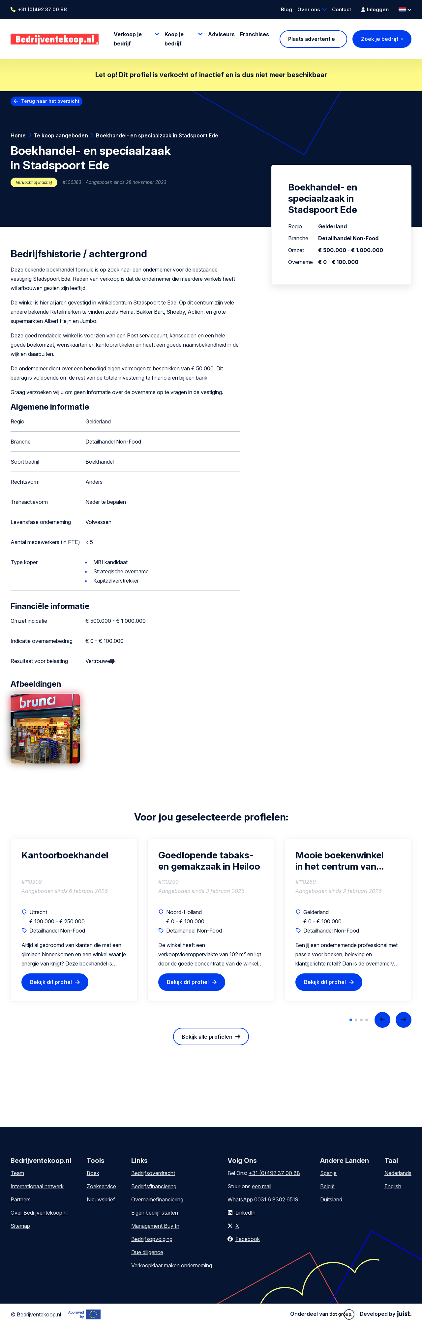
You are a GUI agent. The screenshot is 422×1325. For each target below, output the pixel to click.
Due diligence (147, 1252)
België (327, 1186)
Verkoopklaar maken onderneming (171, 1265)
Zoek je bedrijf (380, 39)
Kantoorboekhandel (64, 855)
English (392, 1186)
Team (17, 1173)
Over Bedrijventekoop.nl (39, 1212)
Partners (21, 1199)
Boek (93, 1173)
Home (18, 135)
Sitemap (20, 1226)
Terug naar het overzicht (50, 101)
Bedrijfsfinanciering (153, 1186)
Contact (341, 9)
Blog (286, 9)
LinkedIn (245, 1212)
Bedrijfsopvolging (151, 1239)
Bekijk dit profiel (51, 982)
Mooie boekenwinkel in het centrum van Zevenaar (339, 861)
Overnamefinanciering (157, 1199)
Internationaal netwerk (37, 1186)
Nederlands (397, 1173)
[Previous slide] (382, 1020)
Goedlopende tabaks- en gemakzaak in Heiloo (209, 861)
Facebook (247, 1239)
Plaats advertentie (311, 39)
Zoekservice (101, 1186)
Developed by (385, 1314)
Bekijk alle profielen (207, 1036)
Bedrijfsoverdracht (153, 1173)
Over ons (308, 9)
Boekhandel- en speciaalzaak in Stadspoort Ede (157, 135)
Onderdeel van (322, 1314)
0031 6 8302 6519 (276, 1199)
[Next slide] (403, 1020)
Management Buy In (155, 1226)
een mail (261, 1186)
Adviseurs (221, 34)
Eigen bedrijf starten (154, 1212)
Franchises (254, 34)
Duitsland (331, 1199)
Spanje (328, 1173)
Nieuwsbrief (101, 1199)
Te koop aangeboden (61, 135)
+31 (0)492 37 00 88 (42, 9)
